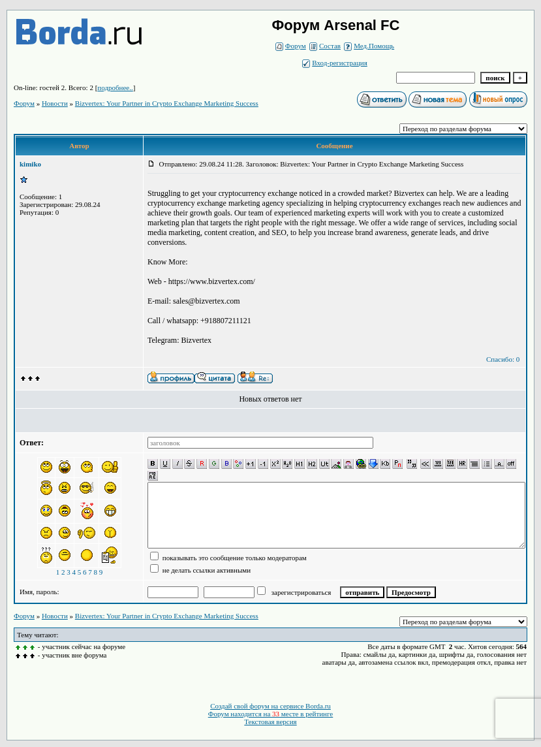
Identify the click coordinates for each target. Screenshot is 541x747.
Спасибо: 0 (502, 359)
